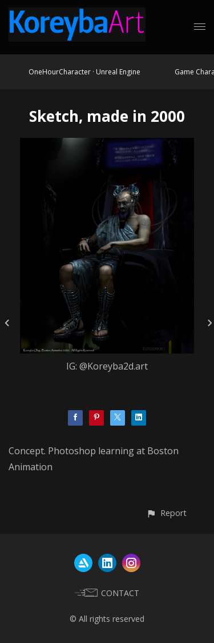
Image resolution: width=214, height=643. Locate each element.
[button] (166, 513)
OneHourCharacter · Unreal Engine (84, 72)
